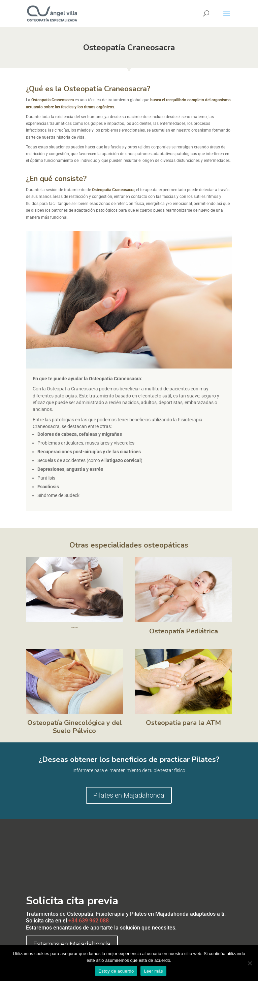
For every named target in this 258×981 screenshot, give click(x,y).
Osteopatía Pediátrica (183, 631)
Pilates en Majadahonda (128, 795)
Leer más (153, 971)
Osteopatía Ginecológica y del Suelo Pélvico (74, 726)
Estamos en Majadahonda (71, 944)
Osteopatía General (74, 627)
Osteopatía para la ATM (183, 722)
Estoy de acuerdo (116, 971)
